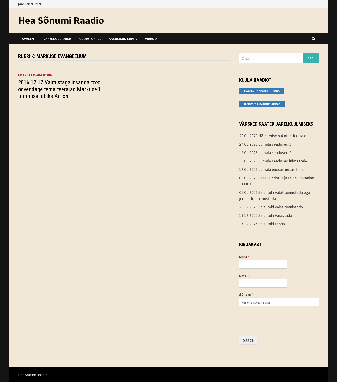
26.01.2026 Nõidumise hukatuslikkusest (273, 135)
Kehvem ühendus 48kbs (262, 104)
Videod (151, 38)
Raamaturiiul (89, 38)
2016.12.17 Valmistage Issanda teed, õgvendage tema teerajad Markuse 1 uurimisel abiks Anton (60, 89)
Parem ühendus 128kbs (262, 91)
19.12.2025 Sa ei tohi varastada (265, 215)
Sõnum (246, 294)
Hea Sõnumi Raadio (61, 20)
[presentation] (274, 328)
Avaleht (29, 38)
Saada (248, 340)
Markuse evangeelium (35, 75)
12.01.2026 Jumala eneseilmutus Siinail (272, 169)
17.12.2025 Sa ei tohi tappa (262, 223)
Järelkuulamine (57, 38)
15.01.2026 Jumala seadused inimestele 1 (274, 161)
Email (244, 275)
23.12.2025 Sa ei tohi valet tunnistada (271, 207)
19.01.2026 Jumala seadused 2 (265, 152)
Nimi (244, 257)
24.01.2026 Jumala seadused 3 (265, 144)
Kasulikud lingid (123, 38)
